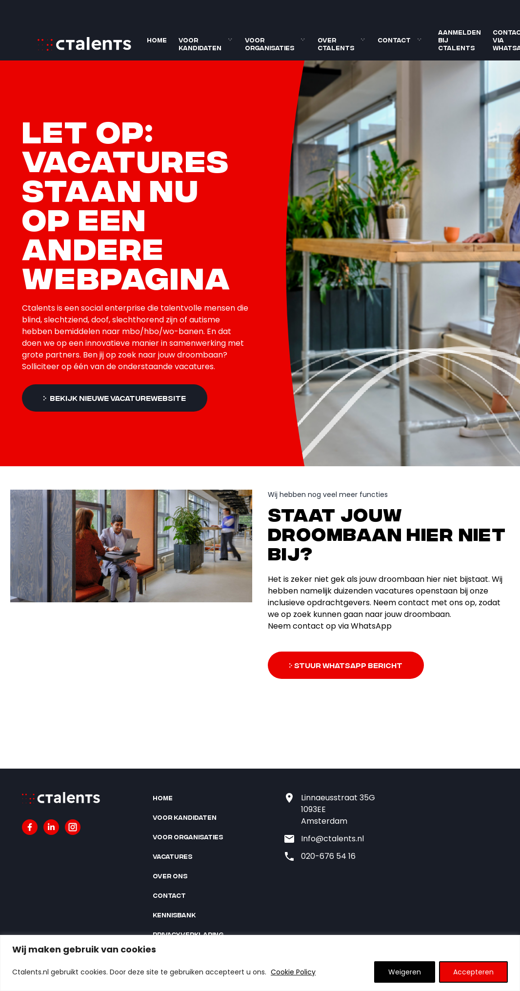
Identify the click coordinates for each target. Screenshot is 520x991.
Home (157, 39)
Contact (394, 39)
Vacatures (172, 856)
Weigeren (404, 972)
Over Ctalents (336, 43)
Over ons (170, 875)
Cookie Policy (293, 972)
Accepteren (473, 972)
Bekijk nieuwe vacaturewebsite (117, 398)
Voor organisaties (269, 43)
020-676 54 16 (328, 856)
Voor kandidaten (200, 43)
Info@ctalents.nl (332, 838)
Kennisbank (174, 914)
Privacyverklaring (188, 934)
